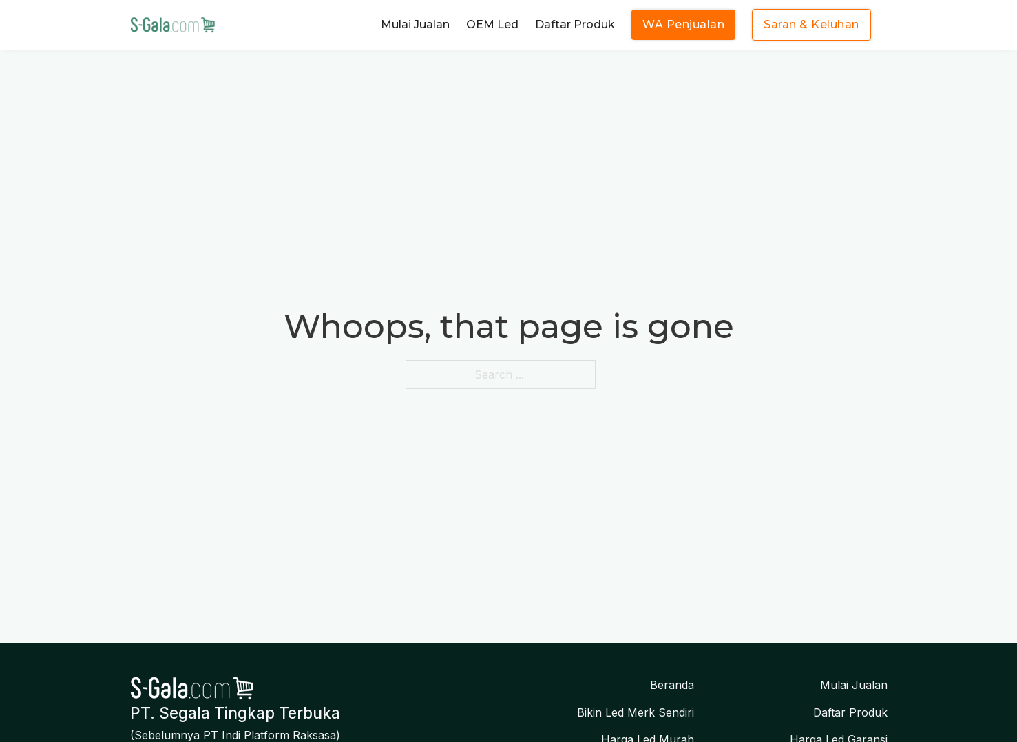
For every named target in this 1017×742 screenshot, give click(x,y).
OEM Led (492, 24)
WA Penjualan (683, 24)
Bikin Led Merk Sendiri (635, 712)
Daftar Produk (575, 24)
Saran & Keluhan (811, 24)
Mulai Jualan (415, 24)
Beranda (672, 685)
